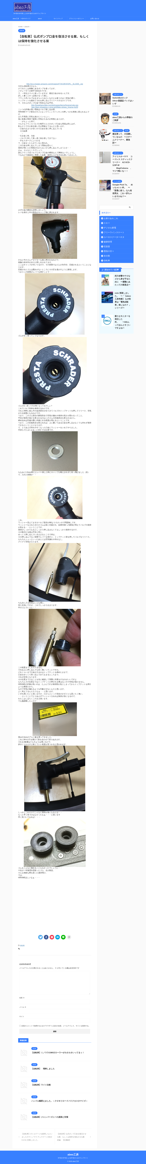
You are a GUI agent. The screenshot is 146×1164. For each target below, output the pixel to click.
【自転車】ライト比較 (40, 1084)
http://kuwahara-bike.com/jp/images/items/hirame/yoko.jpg (54, 105)
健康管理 (106, 225)
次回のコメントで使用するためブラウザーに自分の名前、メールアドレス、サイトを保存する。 (55, 1025)
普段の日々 (107, 234)
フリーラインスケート (111, 216)
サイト (21, 1016)
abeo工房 (73, 1153)
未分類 (105, 239)
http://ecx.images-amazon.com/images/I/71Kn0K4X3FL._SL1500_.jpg (55, 84)
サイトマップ (58, 18)
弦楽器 (105, 230)
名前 (22, 997)
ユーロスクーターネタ (111, 220)
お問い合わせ (94, 18)
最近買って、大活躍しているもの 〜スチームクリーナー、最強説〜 (122, 132)
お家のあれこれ (108, 201)
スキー (105, 206)
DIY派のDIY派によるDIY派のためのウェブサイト (73, 1157)
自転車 (22, 945)
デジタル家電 (108, 211)
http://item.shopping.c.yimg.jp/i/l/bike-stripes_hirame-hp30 (54, 107)
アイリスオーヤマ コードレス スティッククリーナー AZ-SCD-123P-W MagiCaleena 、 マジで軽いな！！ (123, 154)
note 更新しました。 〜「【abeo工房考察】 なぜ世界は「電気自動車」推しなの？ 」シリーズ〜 (123, 282)
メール (22, 1006)
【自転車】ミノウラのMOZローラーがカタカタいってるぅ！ (56, 1052)
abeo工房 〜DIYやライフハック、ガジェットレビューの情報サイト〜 (22, 19)
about (40, 18)
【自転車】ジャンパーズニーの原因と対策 (48, 1116)
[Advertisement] (54, 64)
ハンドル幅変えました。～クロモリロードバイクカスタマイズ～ (57, 1100)
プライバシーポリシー (76, 18)
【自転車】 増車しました (42, 1068)
